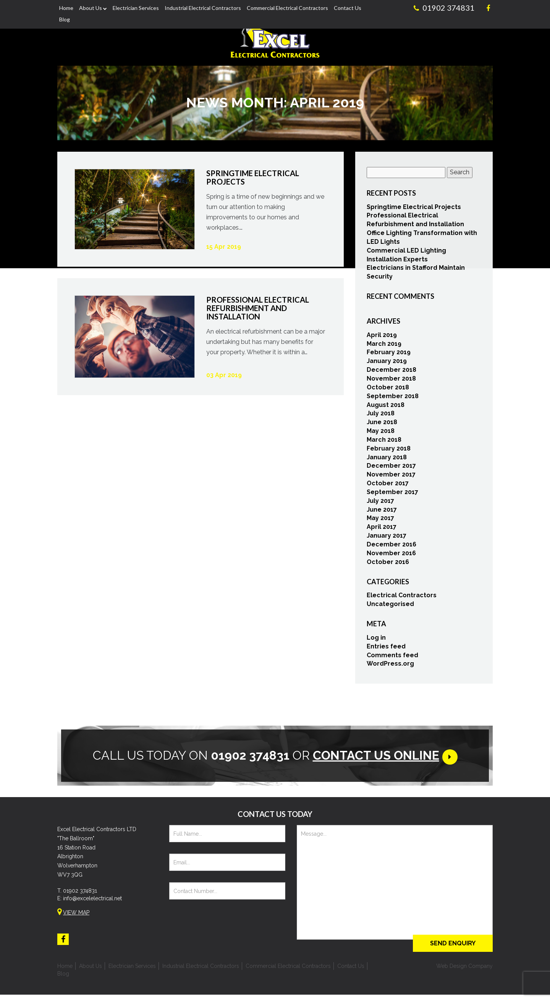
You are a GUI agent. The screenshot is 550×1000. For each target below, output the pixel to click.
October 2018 (388, 389)
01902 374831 (80, 896)
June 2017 (382, 511)
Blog (64, 19)
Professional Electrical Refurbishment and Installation (415, 222)
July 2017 (380, 502)
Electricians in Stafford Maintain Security (416, 274)
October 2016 (388, 563)
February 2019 (389, 354)
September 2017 (392, 494)
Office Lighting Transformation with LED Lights (422, 239)
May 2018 (381, 432)
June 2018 (382, 424)
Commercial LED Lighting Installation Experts (406, 257)
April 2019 (382, 336)
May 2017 (380, 520)
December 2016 (391, 546)
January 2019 (387, 362)
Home (66, 8)
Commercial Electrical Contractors (287, 8)
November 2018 (391, 380)
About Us (90, 8)
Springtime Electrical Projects (414, 208)
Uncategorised (390, 605)
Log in (376, 639)
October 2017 (388, 485)
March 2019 (384, 345)
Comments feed (392, 657)
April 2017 (381, 528)
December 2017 (391, 467)
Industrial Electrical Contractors (203, 8)
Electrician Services (136, 8)
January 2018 (387, 459)
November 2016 (391, 555)
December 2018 (391, 371)
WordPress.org (390, 665)
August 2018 (385, 406)
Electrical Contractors (402, 597)
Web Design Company (464, 971)
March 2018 (384, 441)
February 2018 (389, 450)
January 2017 (386, 537)
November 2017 (391, 476)
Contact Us (347, 8)
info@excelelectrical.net (92, 904)
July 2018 (381, 415)
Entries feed (386, 648)
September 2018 (393, 398)
